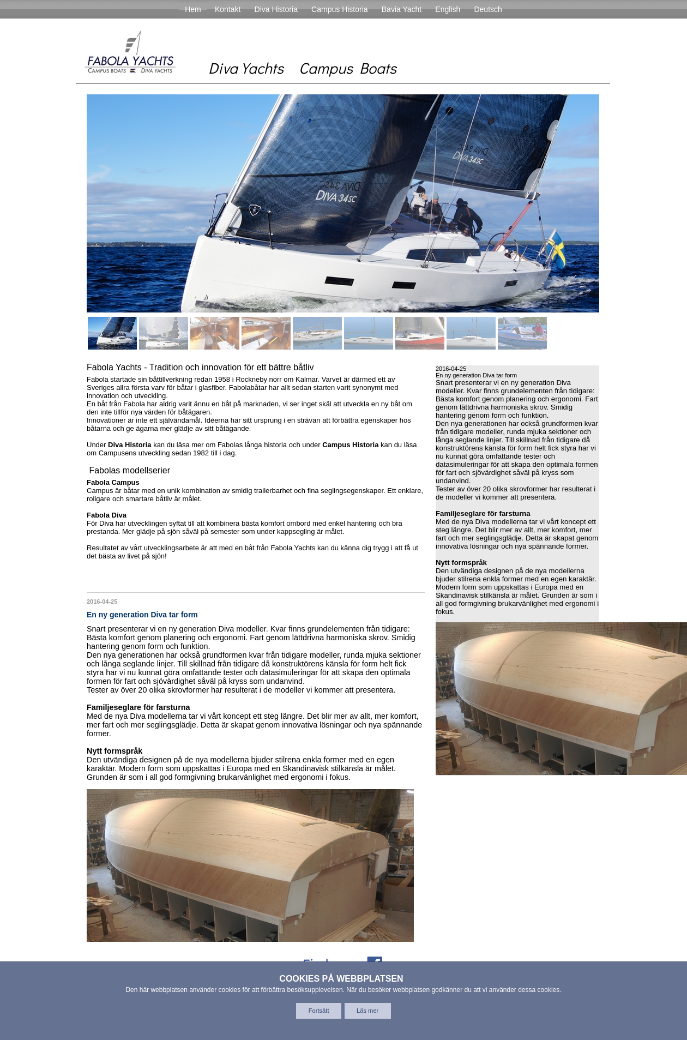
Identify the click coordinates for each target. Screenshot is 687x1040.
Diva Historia (276, 9)
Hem (193, 9)
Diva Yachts (246, 67)
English (447, 9)
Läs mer (367, 1010)
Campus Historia (339, 9)
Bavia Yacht (401, 9)
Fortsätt (319, 1010)
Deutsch (488, 9)
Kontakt (227, 9)
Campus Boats (347, 67)
